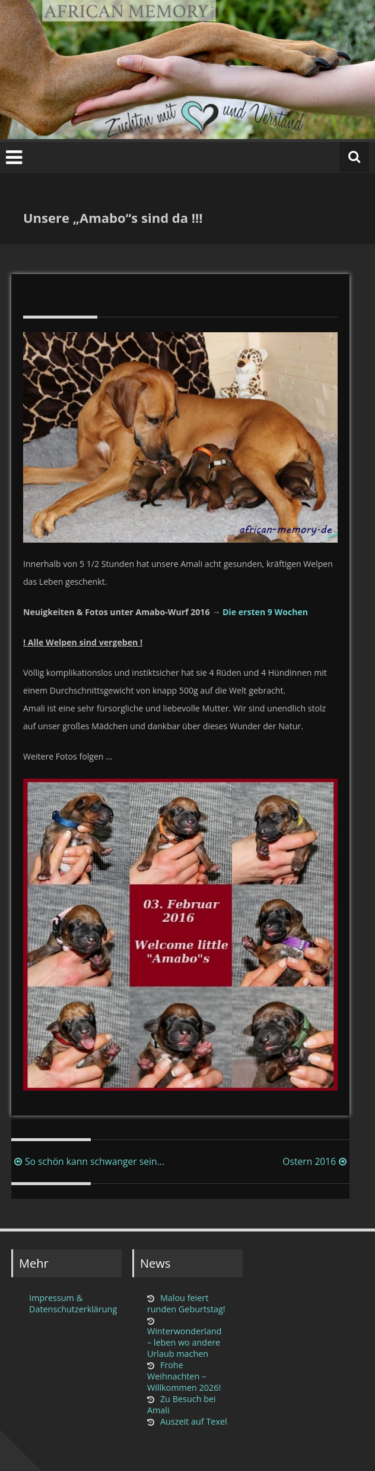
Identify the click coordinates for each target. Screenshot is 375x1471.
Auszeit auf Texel (193, 1421)
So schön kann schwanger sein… (87, 1161)
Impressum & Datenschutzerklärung (72, 1303)
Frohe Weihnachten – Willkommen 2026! (184, 1376)
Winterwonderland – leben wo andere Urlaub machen (184, 1342)
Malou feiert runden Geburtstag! (186, 1303)
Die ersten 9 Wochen (265, 612)
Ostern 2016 (315, 1161)
